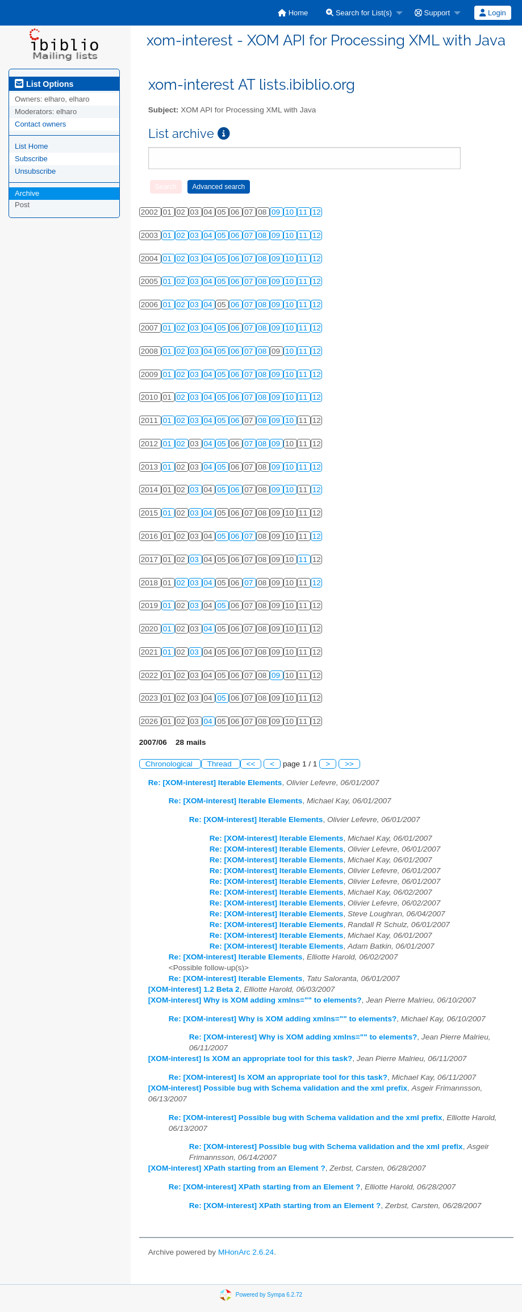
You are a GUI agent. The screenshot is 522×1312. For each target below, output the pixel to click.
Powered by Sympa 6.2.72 (269, 1294)
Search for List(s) (359, 13)
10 (290, 212)
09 (277, 212)
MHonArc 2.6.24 (246, 1252)
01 (168, 235)
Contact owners (40, 124)
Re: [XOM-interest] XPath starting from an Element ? (265, 1187)
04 (209, 235)
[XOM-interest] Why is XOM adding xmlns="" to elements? (255, 1000)
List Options (44, 84)
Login (492, 13)
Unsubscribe (35, 171)
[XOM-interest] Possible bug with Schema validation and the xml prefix (277, 1088)
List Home (31, 146)
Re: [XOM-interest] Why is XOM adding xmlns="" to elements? (283, 1019)
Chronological (170, 764)
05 (222, 235)
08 (263, 235)
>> (349, 764)
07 (249, 235)
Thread (220, 764)
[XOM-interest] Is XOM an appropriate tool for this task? (250, 1058)
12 (316, 212)
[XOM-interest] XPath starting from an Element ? (236, 1168)
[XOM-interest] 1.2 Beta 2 (194, 989)
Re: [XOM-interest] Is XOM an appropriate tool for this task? (278, 1077)
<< (251, 764)
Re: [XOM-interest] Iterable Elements (215, 782)
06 (236, 235)
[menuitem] (293, 13)
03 (195, 235)
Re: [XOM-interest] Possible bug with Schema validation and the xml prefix (305, 1117)
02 (182, 235)
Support (432, 13)
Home (293, 13)
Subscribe (31, 158)
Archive (27, 193)
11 (304, 212)
